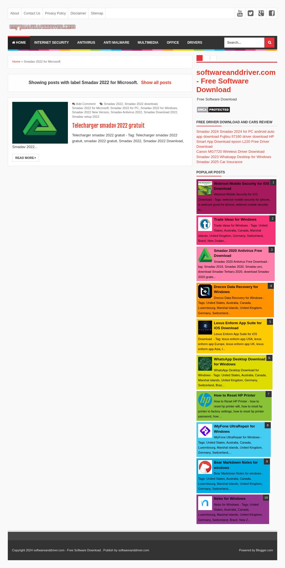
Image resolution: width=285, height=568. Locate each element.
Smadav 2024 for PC (236, 131)
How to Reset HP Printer (234, 395)
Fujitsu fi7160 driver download (244, 136)
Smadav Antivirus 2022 (126, 112)
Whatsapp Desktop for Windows (245, 157)
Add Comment (85, 103)
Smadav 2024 (207, 131)
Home (19, 43)
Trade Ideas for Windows (235, 219)
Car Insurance (231, 162)
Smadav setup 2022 (85, 116)
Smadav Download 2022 (160, 112)
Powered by (247, 550)
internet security (51, 43)
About (14, 13)
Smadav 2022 (113, 103)
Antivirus (86, 43)
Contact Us (32, 13)
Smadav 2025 (207, 162)
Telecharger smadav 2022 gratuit (108, 125)
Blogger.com (264, 550)
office (173, 43)
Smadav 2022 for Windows (159, 108)
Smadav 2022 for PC (124, 108)
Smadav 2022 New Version (90, 112)
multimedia (148, 43)
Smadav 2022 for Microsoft (90, 108)
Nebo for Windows (230, 498)
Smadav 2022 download (141, 103)
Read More (25, 157)
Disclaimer (78, 13)
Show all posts (156, 82)
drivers (194, 43)
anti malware (116, 43)
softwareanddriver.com (133, 550)
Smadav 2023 (207, 157)
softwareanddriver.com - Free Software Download (236, 81)
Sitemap (97, 13)
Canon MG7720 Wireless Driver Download (230, 151)
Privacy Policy (55, 13)
